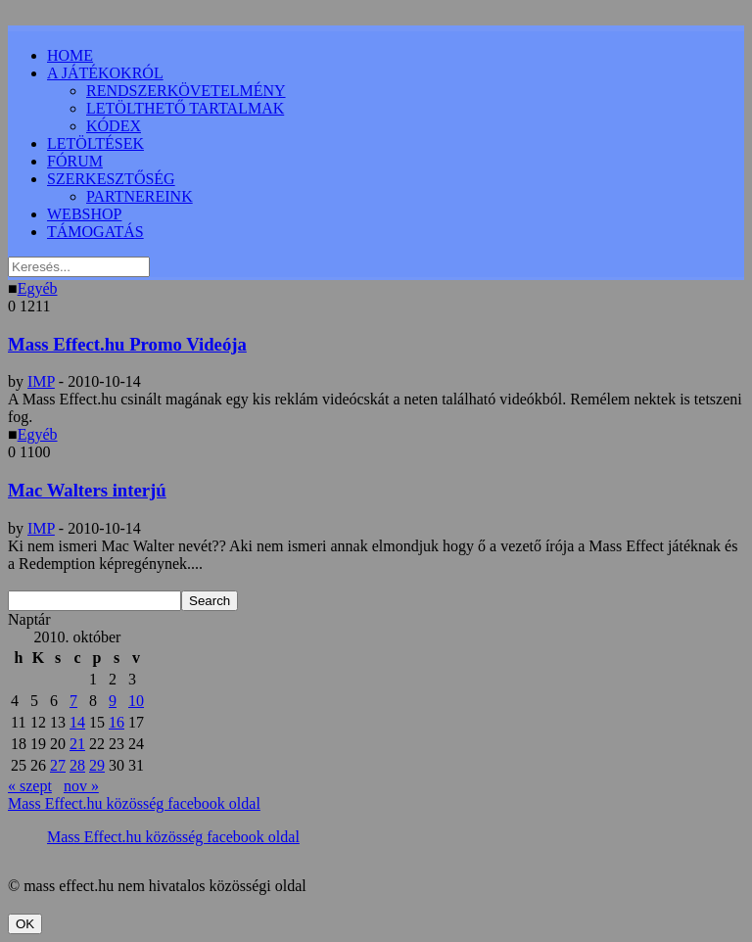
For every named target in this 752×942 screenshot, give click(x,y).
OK (25, 924)
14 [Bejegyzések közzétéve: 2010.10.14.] (77, 722)
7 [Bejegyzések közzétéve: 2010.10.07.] (73, 700)
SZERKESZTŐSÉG (111, 178)
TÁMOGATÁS (95, 231)
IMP (41, 381)
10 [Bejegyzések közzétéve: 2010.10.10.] (136, 700)
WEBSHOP (84, 214)
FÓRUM (75, 161)
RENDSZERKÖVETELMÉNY (186, 90)
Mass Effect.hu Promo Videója (127, 344)
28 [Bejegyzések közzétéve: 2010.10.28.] (77, 765)
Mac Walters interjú (87, 490)
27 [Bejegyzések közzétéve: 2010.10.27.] (58, 765)
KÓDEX (113, 126)
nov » (81, 785)
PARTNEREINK (139, 196)
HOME (70, 55)
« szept (30, 785)
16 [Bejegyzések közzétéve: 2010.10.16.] (116, 722)
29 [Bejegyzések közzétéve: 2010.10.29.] (97, 765)
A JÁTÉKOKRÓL (105, 73)
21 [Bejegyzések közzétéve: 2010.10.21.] (77, 743)
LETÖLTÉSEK (95, 143)
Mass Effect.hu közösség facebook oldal (134, 803)
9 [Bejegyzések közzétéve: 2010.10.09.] (113, 700)
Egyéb (38, 288)
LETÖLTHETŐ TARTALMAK (185, 108)
